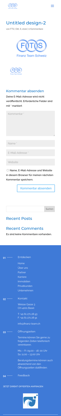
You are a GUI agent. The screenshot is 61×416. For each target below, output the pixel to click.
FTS (12, 29)
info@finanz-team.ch (29, 323)
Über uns (23, 267)
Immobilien (24, 281)
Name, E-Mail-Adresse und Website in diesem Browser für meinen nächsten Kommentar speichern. (29, 175)
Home (21, 263)
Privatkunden (25, 286)
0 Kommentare (36, 29)
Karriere (22, 277)
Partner (22, 272)
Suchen (49, 209)
